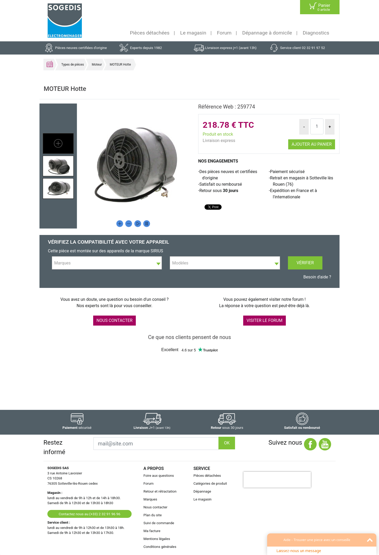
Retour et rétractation (160, 491)
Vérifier (305, 262)
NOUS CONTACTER (115, 320)
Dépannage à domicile (267, 33)
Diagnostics (316, 33)
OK (227, 442)
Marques (150, 499)
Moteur (97, 64)
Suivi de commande (158, 523)
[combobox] (107, 262)
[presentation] (277, 480)
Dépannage (202, 491)
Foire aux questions (158, 476)
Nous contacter (155, 507)
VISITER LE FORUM (264, 320)
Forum (224, 33)
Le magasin (193, 33)
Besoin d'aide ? (317, 276)
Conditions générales (159, 547)
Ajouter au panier (312, 144)
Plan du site (152, 515)
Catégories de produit (210, 483)
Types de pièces (72, 64)
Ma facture (151, 531)
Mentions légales (156, 539)
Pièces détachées (149, 33)
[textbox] (107, 263)
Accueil (49, 64)
